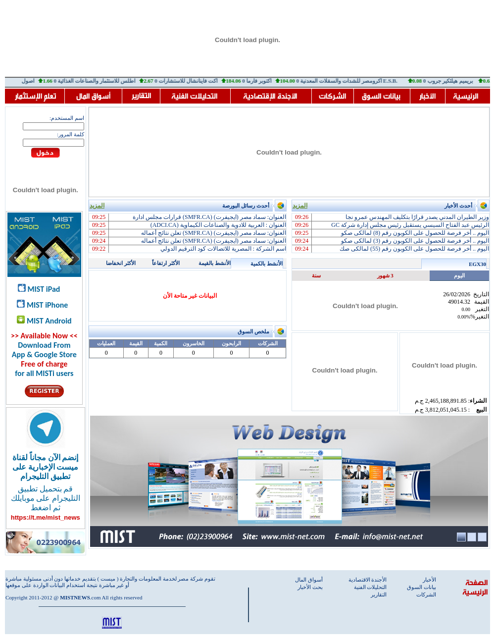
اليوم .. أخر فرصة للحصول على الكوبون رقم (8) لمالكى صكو (415, 232)
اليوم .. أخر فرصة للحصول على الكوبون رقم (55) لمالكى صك (414, 248)
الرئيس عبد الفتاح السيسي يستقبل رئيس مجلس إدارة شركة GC (410, 224)
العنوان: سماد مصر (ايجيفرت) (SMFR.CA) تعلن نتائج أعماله (213, 232)
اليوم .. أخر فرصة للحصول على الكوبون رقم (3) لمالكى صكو (415, 240)
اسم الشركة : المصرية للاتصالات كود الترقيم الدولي (223, 248)
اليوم (459, 275)
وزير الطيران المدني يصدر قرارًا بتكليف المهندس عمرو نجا (417, 217)
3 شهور (385, 275)
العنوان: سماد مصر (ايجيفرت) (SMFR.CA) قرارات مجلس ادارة (209, 217)
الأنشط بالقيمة (214, 263)
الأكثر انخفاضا (121, 263)
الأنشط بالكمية (266, 264)
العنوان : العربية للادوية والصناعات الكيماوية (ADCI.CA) (218, 224)
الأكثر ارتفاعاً (166, 263)
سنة (316, 275)
